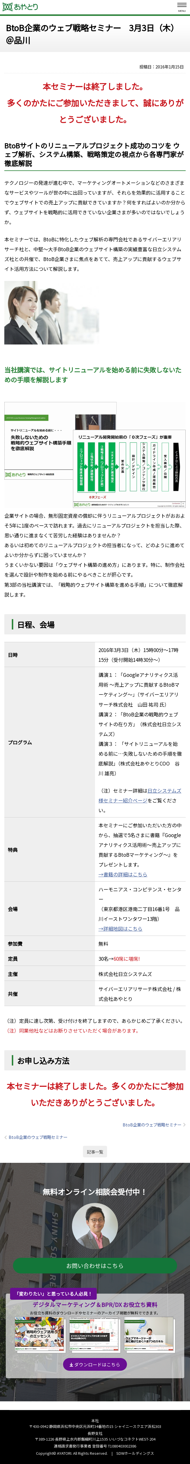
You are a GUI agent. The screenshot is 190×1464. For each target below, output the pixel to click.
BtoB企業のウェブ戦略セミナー (152, 1125)
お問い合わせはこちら (95, 1265)
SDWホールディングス (135, 1453)
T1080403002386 (122, 1446)
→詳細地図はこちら (120, 928)
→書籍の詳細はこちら (122, 874)
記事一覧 (95, 1152)
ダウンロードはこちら (95, 1364)
